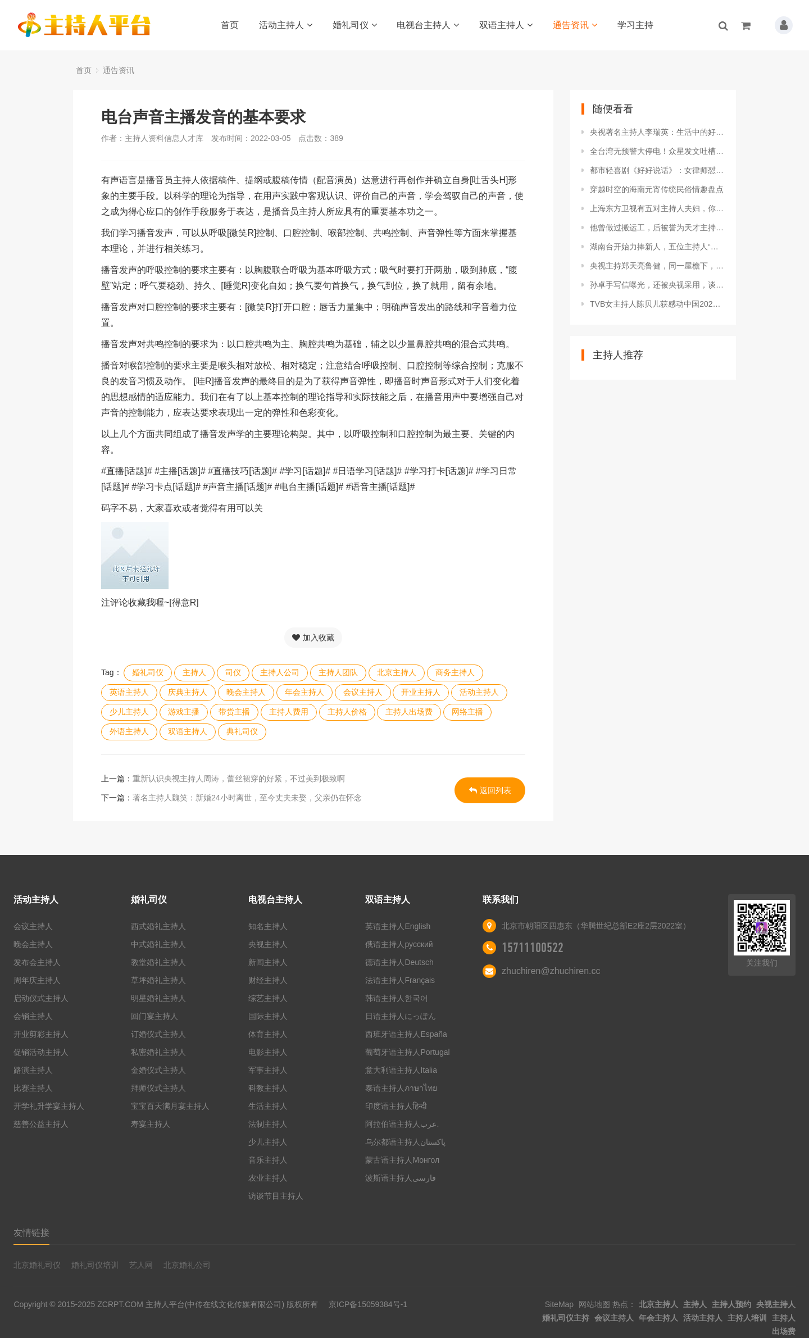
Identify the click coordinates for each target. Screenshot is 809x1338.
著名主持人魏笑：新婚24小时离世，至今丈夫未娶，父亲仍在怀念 (247, 797)
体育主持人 (268, 1034)
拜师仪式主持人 (158, 1088)
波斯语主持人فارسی (400, 1177)
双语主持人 (506, 25)
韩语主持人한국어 (396, 998)
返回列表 (490, 790)
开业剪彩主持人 (41, 1034)
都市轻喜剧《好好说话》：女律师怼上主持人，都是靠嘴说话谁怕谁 (657, 170)
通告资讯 (575, 25)
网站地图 (594, 1304)
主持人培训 (747, 1317)
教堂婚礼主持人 (158, 962)
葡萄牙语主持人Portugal (407, 1052)
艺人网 (141, 1264)
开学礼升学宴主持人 (48, 1106)
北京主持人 (396, 672)
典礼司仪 (242, 731)
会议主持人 (363, 692)
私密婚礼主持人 (158, 1052)
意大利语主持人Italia (401, 1070)
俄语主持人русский (399, 944)
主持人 (194, 672)
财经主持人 (268, 980)
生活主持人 (268, 1106)
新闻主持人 (268, 962)
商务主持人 (455, 672)
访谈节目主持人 (275, 1195)
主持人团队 (338, 672)
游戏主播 (183, 711)
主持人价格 (347, 711)
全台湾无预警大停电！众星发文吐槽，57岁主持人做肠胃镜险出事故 (657, 151)
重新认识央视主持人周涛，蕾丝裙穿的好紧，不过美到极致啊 (239, 778)
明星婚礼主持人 (158, 998)
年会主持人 (304, 692)
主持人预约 (731, 1304)
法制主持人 (268, 1123)
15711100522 (532, 947)
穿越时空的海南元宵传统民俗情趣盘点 (657, 189)
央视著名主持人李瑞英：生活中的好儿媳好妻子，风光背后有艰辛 (657, 132)
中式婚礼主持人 (158, 944)
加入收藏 (313, 637)
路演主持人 (33, 1070)
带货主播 (234, 711)
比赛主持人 (33, 1088)
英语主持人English (397, 926)
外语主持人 (129, 731)
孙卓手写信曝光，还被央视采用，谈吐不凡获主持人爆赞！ (657, 284)
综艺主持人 (268, 998)
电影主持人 (268, 1052)
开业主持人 (420, 692)
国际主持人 (268, 1016)
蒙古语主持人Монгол (402, 1159)
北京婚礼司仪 (37, 1264)
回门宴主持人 (154, 1016)
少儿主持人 (129, 711)
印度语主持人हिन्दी (396, 1106)
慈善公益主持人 (41, 1123)
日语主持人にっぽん (400, 1016)
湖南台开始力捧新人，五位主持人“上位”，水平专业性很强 (657, 246)
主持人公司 (279, 672)
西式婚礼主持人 (158, 926)
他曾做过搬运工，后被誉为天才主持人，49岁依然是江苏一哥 (657, 227)
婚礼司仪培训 (95, 1264)
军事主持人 (268, 1070)
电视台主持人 (428, 25)
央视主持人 (268, 944)
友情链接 (31, 1232)
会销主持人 (33, 1016)
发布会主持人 (37, 962)
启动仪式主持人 (41, 998)
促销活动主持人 (41, 1052)
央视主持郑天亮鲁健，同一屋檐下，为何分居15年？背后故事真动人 (657, 265)
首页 (230, 25)
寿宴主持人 (150, 1123)
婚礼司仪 (355, 25)
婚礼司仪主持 (565, 1317)
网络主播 (467, 711)
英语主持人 (129, 692)
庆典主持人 (187, 692)
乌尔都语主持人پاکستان (405, 1141)
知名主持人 (268, 926)
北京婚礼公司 (187, 1264)
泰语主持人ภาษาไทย (401, 1088)
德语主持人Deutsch (399, 962)
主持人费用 (288, 711)
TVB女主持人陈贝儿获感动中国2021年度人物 (657, 303)
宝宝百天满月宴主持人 (170, 1106)
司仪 (233, 672)
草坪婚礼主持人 (158, 980)
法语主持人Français (400, 980)
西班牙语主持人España (406, 1034)
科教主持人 (268, 1088)
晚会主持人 (246, 692)
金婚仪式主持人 (158, 1070)
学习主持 (635, 25)
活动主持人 (285, 25)
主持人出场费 (409, 711)
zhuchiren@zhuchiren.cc (551, 971)
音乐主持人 (268, 1159)
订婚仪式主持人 (158, 1034)
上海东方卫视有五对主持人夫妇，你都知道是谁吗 (657, 208)
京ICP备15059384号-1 (368, 1304)
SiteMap (559, 1304)
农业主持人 (268, 1177)
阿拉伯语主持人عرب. (403, 1123)
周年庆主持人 (37, 980)
